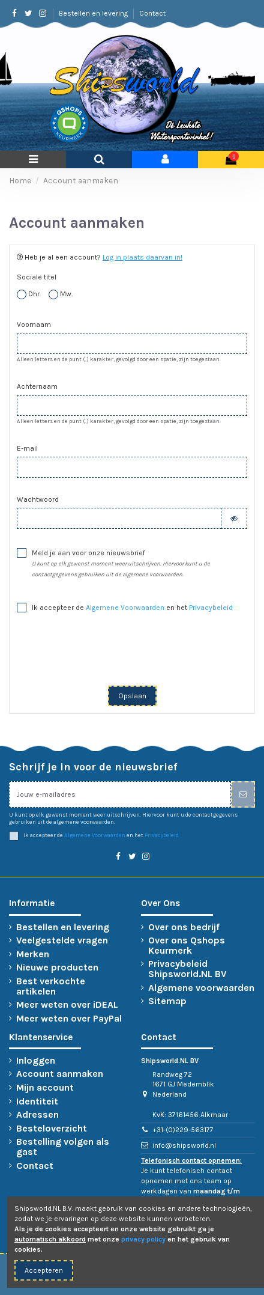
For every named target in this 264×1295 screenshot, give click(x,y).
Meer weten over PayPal (69, 1019)
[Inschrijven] (243, 794)
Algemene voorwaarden (201, 988)
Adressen (37, 1115)
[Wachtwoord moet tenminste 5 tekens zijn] (119, 518)
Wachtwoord (38, 499)
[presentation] (132, 653)
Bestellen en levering (94, 13)
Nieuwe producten (57, 968)
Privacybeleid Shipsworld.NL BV (187, 969)
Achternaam (37, 386)
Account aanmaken (59, 1074)
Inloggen (35, 1061)
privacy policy (143, 1239)
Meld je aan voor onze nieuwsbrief (121, 563)
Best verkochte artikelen (50, 987)
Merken (32, 954)
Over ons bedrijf (184, 927)
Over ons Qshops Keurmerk (186, 946)
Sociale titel (36, 277)
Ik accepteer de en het (132, 607)
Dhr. (29, 294)
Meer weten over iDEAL (67, 1005)
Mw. (61, 294)
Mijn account (45, 1088)
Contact (152, 13)
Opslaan (132, 696)
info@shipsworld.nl (184, 1145)
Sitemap (167, 1001)
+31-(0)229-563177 (183, 1130)
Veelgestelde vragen (62, 941)
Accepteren (44, 1270)
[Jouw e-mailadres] (120, 794)
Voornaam (34, 324)
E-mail (27, 448)
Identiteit (37, 1102)
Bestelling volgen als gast (62, 1147)
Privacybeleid (211, 607)
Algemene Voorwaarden (125, 607)
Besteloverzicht (51, 1129)
